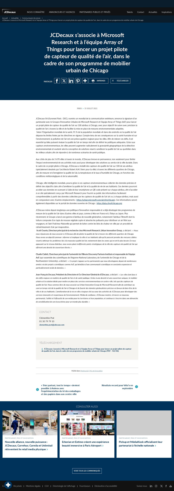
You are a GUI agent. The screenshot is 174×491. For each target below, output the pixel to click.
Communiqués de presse (31, 18)
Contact (140, 12)
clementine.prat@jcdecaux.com (51, 325)
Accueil (5, 18)
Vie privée (17, 485)
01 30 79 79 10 (46, 321)
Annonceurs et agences (62, 12)
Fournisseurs (84, 485)
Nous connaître (36, 12)
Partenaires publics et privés (94, 12)
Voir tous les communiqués (87, 470)
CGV (47, 485)
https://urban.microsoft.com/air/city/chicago (96, 200)
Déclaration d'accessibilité (106, 485)
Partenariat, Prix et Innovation (92, 371)
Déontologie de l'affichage (64, 485)
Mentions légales (33, 485)
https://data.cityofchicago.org (109, 203)
